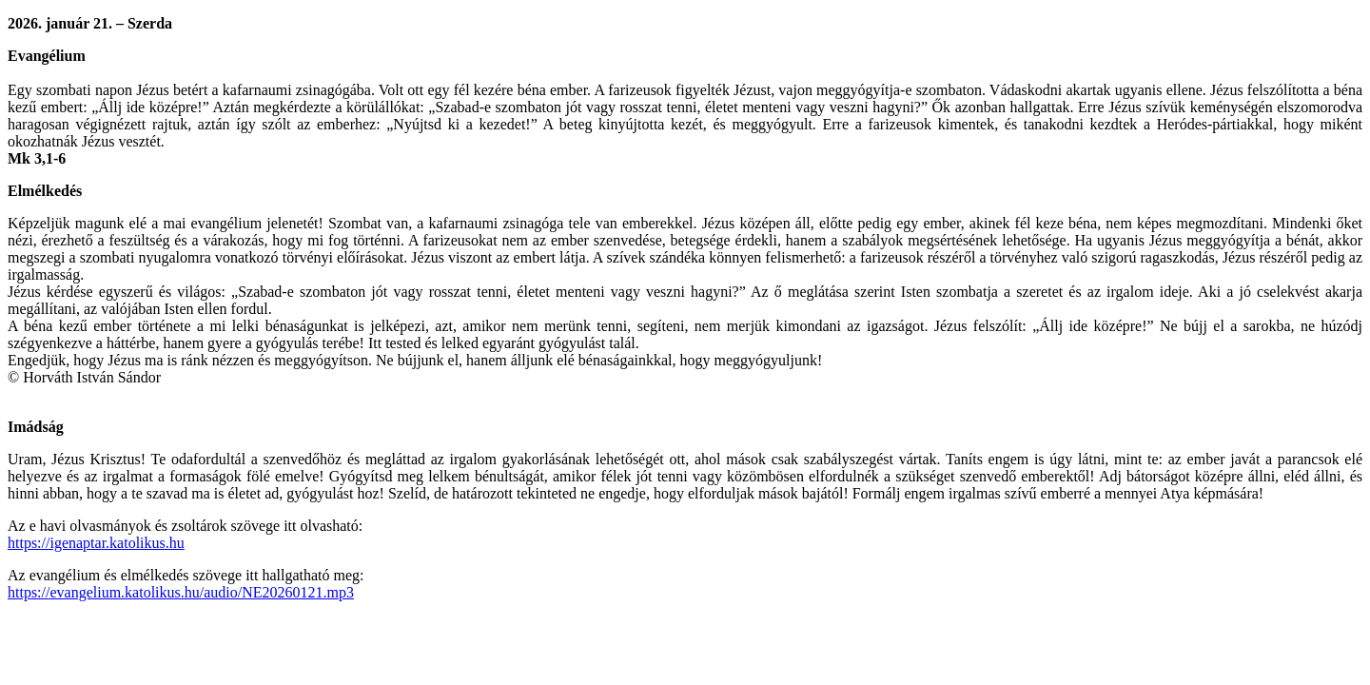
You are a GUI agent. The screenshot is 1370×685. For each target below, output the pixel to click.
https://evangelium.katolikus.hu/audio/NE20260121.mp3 (181, 592)
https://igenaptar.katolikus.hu (96, 543)
